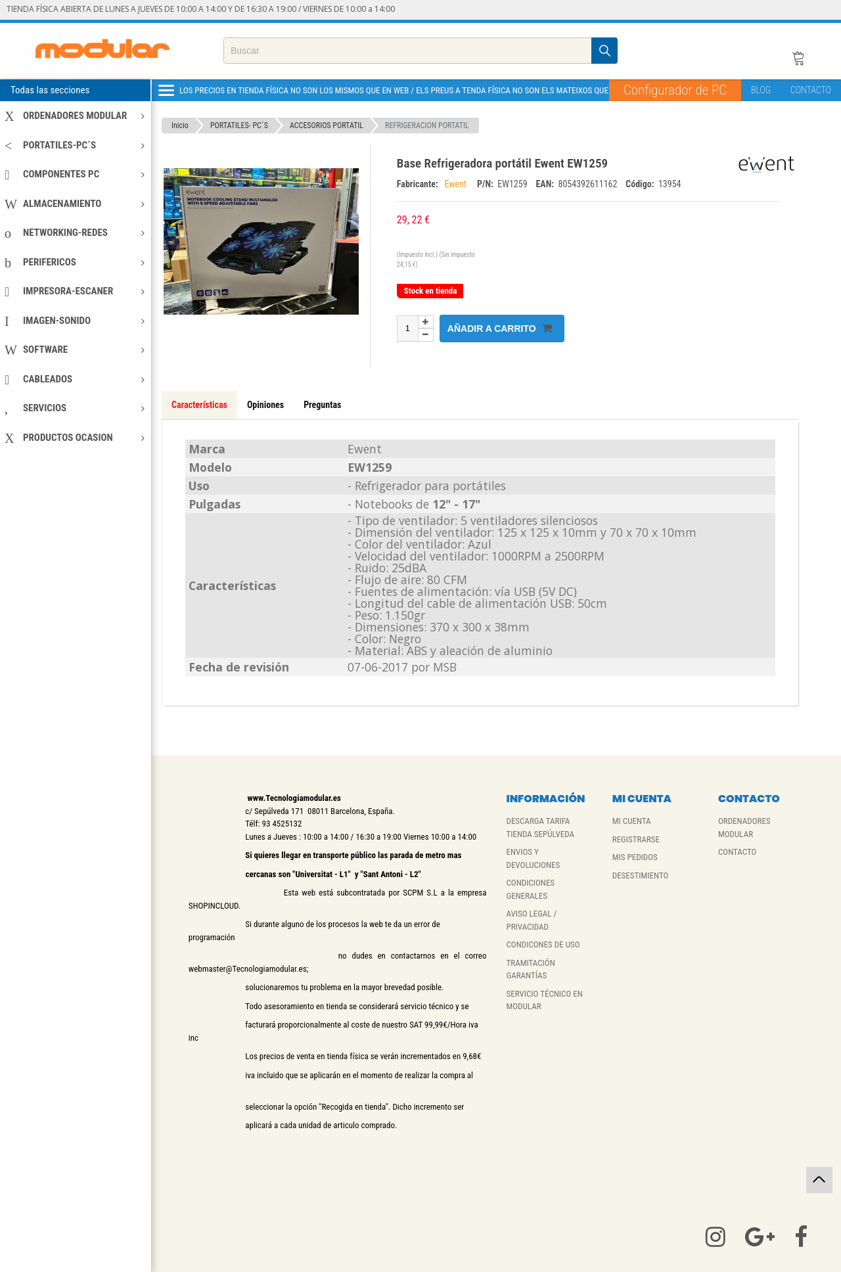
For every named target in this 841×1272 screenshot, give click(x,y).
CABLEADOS (75, 379)
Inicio (180, 125)
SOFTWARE (75, 349)
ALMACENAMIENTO (75, 203)
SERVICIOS (75, 408)
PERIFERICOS (75, 262)
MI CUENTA (631, 821)
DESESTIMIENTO (640, 875)
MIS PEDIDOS (635, 857)
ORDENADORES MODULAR (75, 115)
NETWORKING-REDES (75, 232)
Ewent (457, 184)
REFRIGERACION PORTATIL (427, 125)
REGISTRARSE (636, 839)
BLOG (761, 90)
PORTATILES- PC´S (239, 125)
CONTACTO (810, 90)
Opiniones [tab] (265, 404)
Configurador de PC (675, 90)
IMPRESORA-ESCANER (75, 291)
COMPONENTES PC (75, 174)
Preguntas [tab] (322, 404)
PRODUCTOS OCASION (75, 437)
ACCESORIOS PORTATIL (326, 125)
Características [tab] (199, 404)
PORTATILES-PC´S (75, 145)
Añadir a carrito (499, 328)
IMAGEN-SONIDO (75, 320)
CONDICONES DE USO (543, 944)
